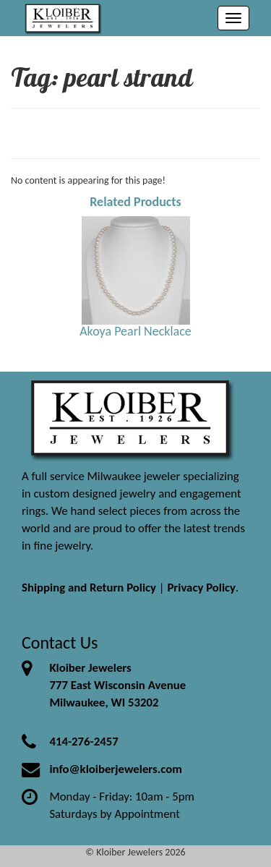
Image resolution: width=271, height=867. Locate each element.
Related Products (135, 202)
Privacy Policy (201, 587)
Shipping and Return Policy (89, 587)
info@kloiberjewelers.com (115, 769)
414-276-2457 (83, 741)
